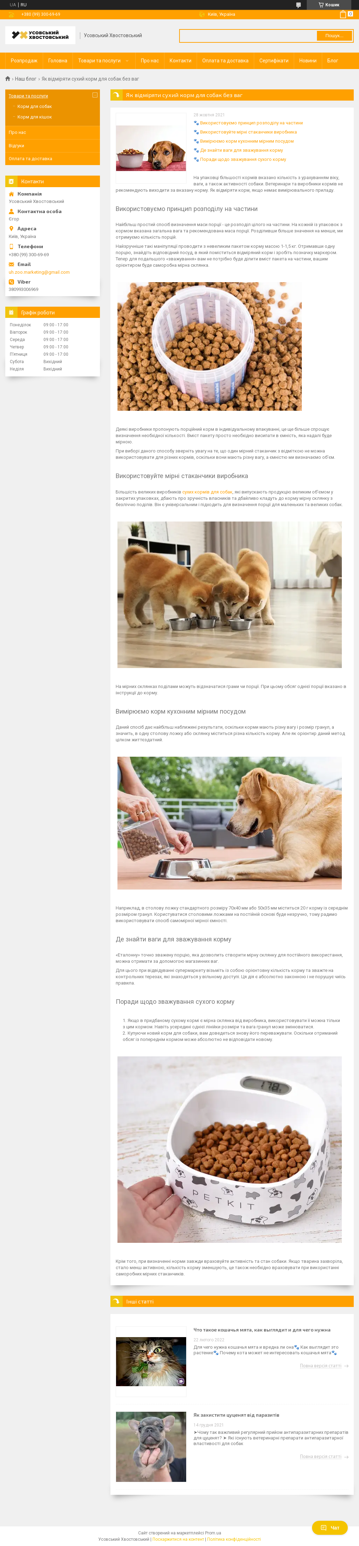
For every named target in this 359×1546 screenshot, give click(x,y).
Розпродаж (24, 60)
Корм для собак (35, 106)
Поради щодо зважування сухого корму (243, 159)
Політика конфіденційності (234, 1539)
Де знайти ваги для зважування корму (241, 150)
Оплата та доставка (225, 60)
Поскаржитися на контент (178, 1539)
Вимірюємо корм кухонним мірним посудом (247, 141)
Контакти (180, 60)
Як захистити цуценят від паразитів (236, 1415)
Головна (57, 60)
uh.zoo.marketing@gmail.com (39, 272)
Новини (308, 60)
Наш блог (25, 79)
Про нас (150, 60)
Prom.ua (213, 1533)
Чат (329, 1528)
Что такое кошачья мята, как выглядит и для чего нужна (262, 1330)
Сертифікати (274, 60)
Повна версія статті (320, 1365)
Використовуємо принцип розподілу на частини (251, 122)
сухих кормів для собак (207, 492)
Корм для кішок (35, 117)
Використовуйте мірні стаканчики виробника (248, 132)
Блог (332, 60)
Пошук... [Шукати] (334, 35)
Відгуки (16, 145)
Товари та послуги (99, 60)
